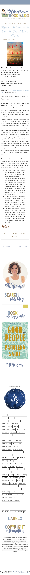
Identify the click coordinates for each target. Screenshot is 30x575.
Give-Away (21, 469)
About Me (4, 420)
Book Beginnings (7, 435)
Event (15, 463)
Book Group (17, 435)
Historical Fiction (17, 472)
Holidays (4, 474)
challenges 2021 (6, 449)
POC (16, 486)
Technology (5, 508)
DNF (15, 460)
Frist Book (5, 469)
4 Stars (12, 418)
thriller (13, 508)
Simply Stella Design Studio (18, 572)
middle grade (6, 480)
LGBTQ (24, 474)
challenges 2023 (7, 452)
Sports (24, 24)
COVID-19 (4, 460)
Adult (11, 24)
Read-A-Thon (17, 489)
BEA (18, 429)
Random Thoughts (7, 489)
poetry (21, 486)
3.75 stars (5, 418)
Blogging (13, 432)
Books (24, 435)
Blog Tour (23, 429)
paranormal (22, 483)
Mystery (19, 480)
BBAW (13, 429)
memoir (22, 477)
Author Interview (7, 426)
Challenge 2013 (6, 440)
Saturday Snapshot (7, 494)
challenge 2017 (17, 440)
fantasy (4, 466)
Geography (13, 469)
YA (24, 511)
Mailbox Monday (14, 477)
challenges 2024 (18, 452)
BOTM (3, 437)
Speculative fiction (7, 500)
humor (11, 474)
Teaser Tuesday (16, 506)
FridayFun (19, 466)
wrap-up (20, 511)
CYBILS (10, 460)
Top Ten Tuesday (21, 508)
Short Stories (13, 497)
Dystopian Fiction (7, 463)
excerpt (21, 463)
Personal (5, 486)
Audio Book (5, 423)
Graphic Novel (6, 472)
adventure (17, 420)
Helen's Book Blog (19, 571)
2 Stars (4, 415)
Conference (21, 457)
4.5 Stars (18, 418)
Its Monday (18, 474)
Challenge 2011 (11, 437)
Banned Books (6, 429)
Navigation (5, 483)
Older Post (23, 246)
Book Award (21, 432)
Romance (13, 491)
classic (14, 457)
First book (12, 466)
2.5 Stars (10, 415)
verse (7, 511)
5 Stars (6, 24)
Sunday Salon (17, 503)
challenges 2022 (18, 449)
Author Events (14, 423)
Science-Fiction (19, 494)
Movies (13, 480)
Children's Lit (6, 457)
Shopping (4, 497)
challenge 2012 (21, 437)
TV (3, 511)
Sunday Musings (6, 503)
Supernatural (6, 506)
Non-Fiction (17, 24)
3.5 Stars (23, 415)
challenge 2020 (6, 446)
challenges (16, 446)
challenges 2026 (18, 454)
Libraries (5, 477)
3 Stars (17, 415)
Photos (11, 486)
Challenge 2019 (17, 443)
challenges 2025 (7, 454)
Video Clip (13, 511)
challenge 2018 (6, 443)
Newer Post (7, 246)
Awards (16, 426)
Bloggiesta (5, 432)
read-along (5, 491)
